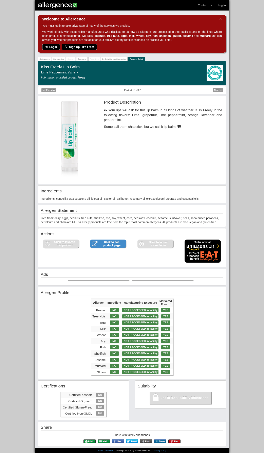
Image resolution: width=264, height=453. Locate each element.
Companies (58, 59)
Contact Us (205, 5)
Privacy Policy (160, 450)
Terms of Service (105, 450)
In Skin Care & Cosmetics (114, 59)
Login (51, 47)
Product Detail (136, 59)
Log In (222, 5)
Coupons (82, 59)
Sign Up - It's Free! (79, 47)
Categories (44, 59)
